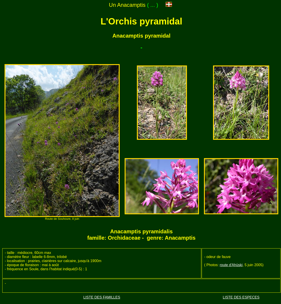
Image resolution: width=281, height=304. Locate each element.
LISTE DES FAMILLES (101, 297)
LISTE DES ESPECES (241, 297)
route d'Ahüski (231, 265)
